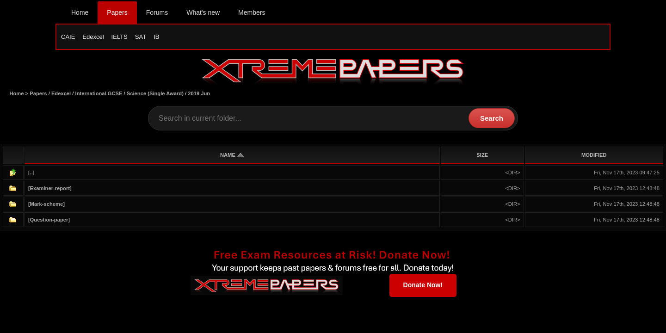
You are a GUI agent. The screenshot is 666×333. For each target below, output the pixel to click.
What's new (203, 12)
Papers (117, 12)
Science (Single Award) (155, 93)
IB (156, 36)
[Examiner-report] (50, 188)
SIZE (482, 155)
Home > (19, 93)
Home (79, 12)
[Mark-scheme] (46, 204)
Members (251, 12)
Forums (157, 12)
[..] (31, 172)
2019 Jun (199, 93)
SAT (140, 36)
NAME (232, 155)
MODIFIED (594, 155)
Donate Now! (423, 285)
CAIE (68, 36)
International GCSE (99, 93)
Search (491, 118)
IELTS (119, 36)
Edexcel (93, 36)
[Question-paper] (49, 219)
